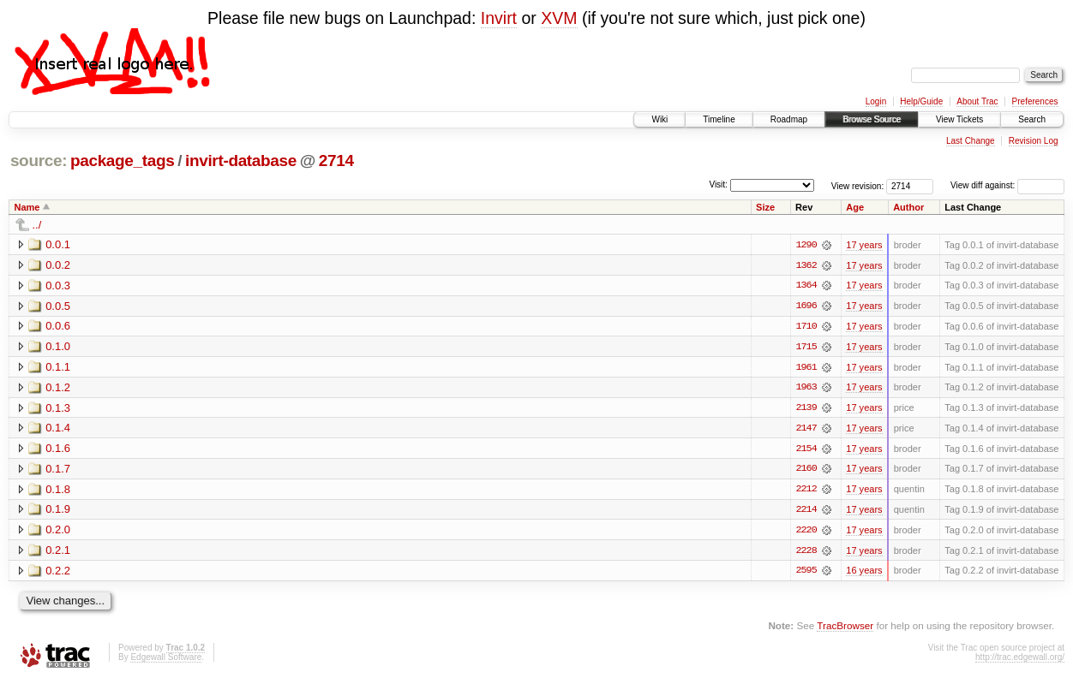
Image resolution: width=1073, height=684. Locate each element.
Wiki (659, 119)
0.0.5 (57, 306)
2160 (805, 471)
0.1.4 (57, 429)
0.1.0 (57, 347)
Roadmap (788, 119)
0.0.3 (57, 285)
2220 (805, 532)
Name (27, 207)
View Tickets (959, 119)
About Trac (977, 101)
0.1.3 (57, 408)
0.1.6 (57, 449)
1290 (805, 245)
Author (908, 207)
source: (38, 161)
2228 (805, 553)
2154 (805, 450)
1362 (805, 265)
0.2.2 (57, 573)
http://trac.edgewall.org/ (1019, 660)
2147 (805, 430)
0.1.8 (57, 491)
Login (876, 101)
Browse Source (871, 119)
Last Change (970, 141)
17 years (864, 245)
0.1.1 (57, 367)
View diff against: (1007, 185)
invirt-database (241, 161)
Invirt (499, 18)
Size (765, 207)
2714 (336, 161)
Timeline (718, 119)
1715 (805, 347)
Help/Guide (921, 101)
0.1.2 (57, 388)
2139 (805, 409)
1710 (805, 327)
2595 (805, 573)
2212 (805, 491)
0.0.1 (57, 244)
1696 (805, 306)
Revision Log (1033, 141)
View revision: (857, 185)
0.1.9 (57, 511)
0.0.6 (57, 326)
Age (855, 207)
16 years (864, 573)
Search (1032, 119)
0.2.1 (57, 552)
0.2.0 (57, 532)
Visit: (718, 184)
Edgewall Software (165, 660)
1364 (805, 286)
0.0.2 (57, 265)
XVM (559, 18)
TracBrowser (845, 628)
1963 (805, 389)
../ (37, 224)
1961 (805, 368)
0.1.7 (57, 470)
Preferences (1035, 101)
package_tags (122, 161)
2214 (805, 512)
